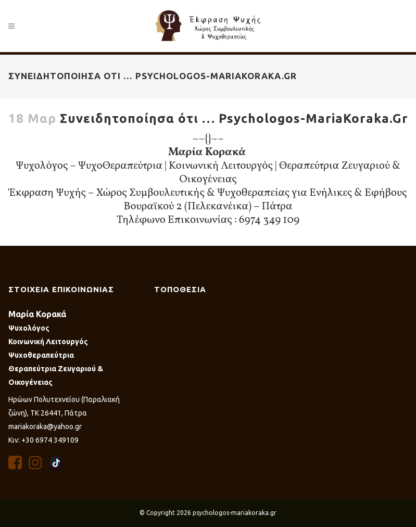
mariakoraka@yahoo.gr (45, 426)
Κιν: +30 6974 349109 (43, 440)
